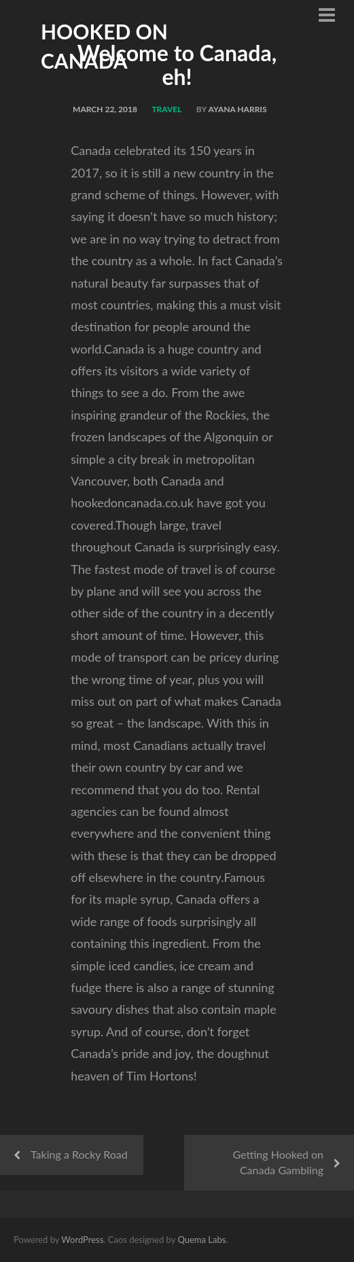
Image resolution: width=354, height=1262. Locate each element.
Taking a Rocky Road (79, 1154)
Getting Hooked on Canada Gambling (277, 1162)
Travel (166, 109)
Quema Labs (201, 1239)
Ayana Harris (238, 109)
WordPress (82, 1239)
